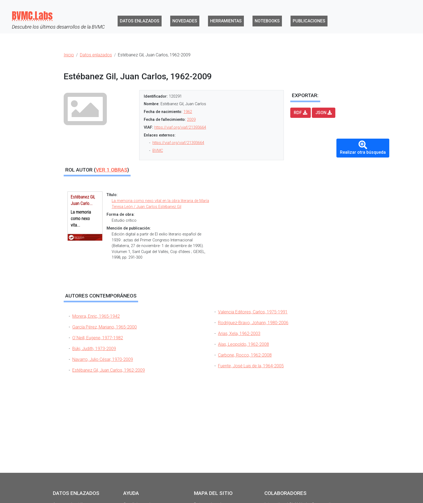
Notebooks (267, 20)
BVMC (157, 150)
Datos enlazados (139, 20)
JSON (323, 112)
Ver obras (111, 170)
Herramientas (226, 20)
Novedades (184, 20)
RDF (300, 112)
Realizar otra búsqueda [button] (363, 148)
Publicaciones (309, 20)
